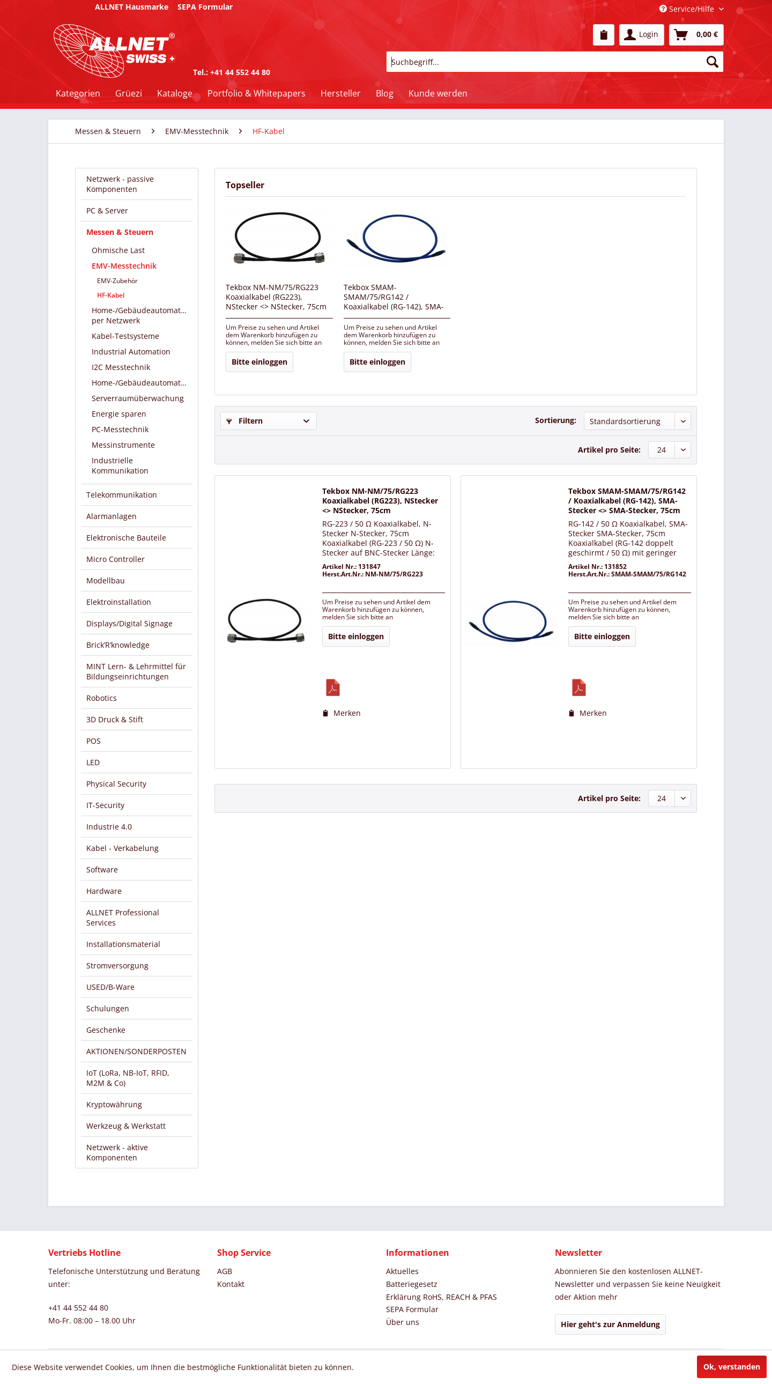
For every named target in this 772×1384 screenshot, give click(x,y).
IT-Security (105, 805)
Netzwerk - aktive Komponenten (117, 1152)
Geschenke (105, 1030)
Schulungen (107, 1008)
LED (93, 762)
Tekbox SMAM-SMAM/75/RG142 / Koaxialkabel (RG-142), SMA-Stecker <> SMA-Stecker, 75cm (394, 298)
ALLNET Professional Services (122, 917)
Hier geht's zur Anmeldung (610, 1324)
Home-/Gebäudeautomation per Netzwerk (142, 315)
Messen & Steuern (119, 232)
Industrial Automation (131, 351)
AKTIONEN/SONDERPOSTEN (136, 1051)
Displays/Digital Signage (129, 623)
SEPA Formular (412, 1309)
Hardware (104, 891)
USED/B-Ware (110, 987)
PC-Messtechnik (120, 429)
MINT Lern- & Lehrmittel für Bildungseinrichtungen (136, 671)
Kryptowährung (114, 1104)
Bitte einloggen (259, 362)
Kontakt (230, 1284)
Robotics (101, 698)
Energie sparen (119, 414)
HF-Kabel (110, 295)
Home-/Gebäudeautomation (142, 383)
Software (102, 869)
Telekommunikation (121, 495)
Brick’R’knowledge (118, 645)
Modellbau (105, 580)
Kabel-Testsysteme (125, 336)
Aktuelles (402, 1271)
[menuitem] (603, 35)
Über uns (402, 1322)
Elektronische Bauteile (126, 537)
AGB (224, 1271)
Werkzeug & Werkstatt (126, 1126)
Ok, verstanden (731, 1366)
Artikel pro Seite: (609, 450)
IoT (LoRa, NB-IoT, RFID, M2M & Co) (127, 1078)
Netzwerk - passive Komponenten (120, 184)
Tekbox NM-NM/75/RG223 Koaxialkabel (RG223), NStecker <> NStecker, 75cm (276, 297)
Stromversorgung (117, 965)
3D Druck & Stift (114, 719)
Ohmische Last (118, 250)
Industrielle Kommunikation (120, 465)
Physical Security (116, 784)
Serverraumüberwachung (138, 398)
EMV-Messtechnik (124, 266)
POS (93, 741)
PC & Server (107, 210)
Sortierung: (555, 420)
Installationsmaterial (123, 944)
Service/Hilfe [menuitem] (687, 9)
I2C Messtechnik (121, 367)
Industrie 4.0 (109, 826)
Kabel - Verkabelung (122, 848)
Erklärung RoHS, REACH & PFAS (441, 1297)
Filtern (244, 421)
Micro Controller (115, 559)
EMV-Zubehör (117, 280)
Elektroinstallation (118, 602)
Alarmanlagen (111, 516)
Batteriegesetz (411, 1284)
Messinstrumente (123, 445)
